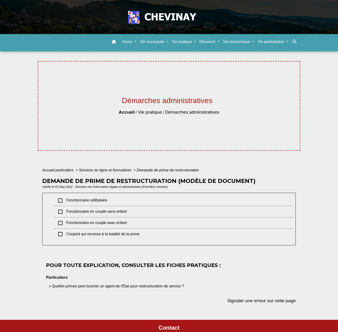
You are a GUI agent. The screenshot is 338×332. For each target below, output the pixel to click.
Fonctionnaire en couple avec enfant (92, 223)
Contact (168, 327)
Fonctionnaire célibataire (82, 200)
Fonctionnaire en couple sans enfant (92, 212)
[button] (113, 42)
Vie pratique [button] (182, 42)
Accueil (127, 112)
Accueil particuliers (58, 170)
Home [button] (127, 42)
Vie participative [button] (271, 42)
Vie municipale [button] (152, 42)
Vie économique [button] (237, 42)
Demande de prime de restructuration (168, 170)
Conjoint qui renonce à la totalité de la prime (99, 234)
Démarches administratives (192, 112)
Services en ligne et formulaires (105, 170)
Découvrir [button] (208, 42)
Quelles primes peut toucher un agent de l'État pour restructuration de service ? (118, 286)
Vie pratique (150, 112)
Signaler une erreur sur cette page (261, 300)
